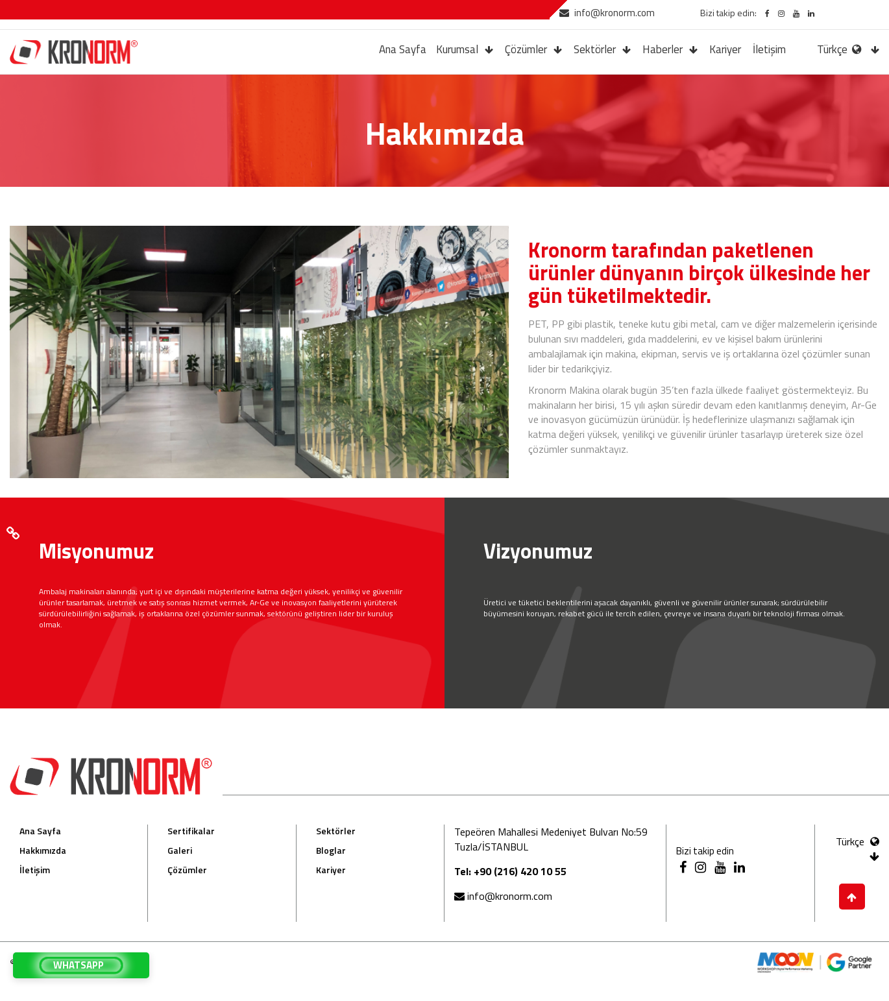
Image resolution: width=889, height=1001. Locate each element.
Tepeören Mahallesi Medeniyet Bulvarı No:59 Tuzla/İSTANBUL (551, 839)
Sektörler (595, 49)
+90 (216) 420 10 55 (520, 871)
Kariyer (725, 49)
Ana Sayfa (402, 49)
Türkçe (840, 49)
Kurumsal (457, 49)
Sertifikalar (191, 831)
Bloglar (331, 850)
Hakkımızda (42, 850)
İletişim (769, 49)
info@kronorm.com (607, 12)
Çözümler (526, 49)
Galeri (179, 850)
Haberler (662, 49)
